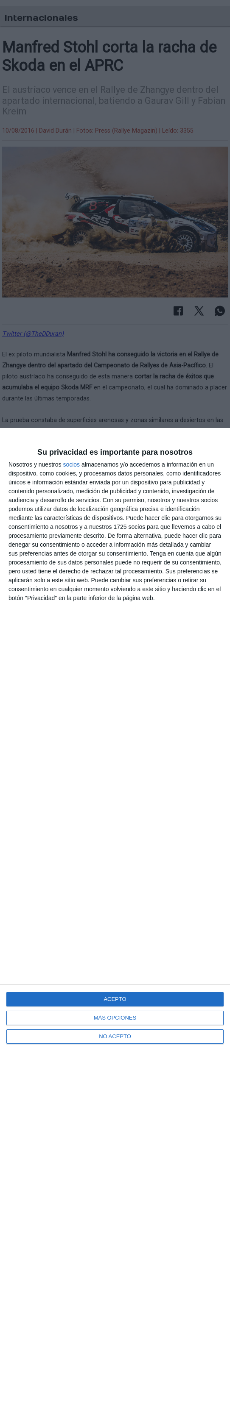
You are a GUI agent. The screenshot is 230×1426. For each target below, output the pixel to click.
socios (71, 464)
